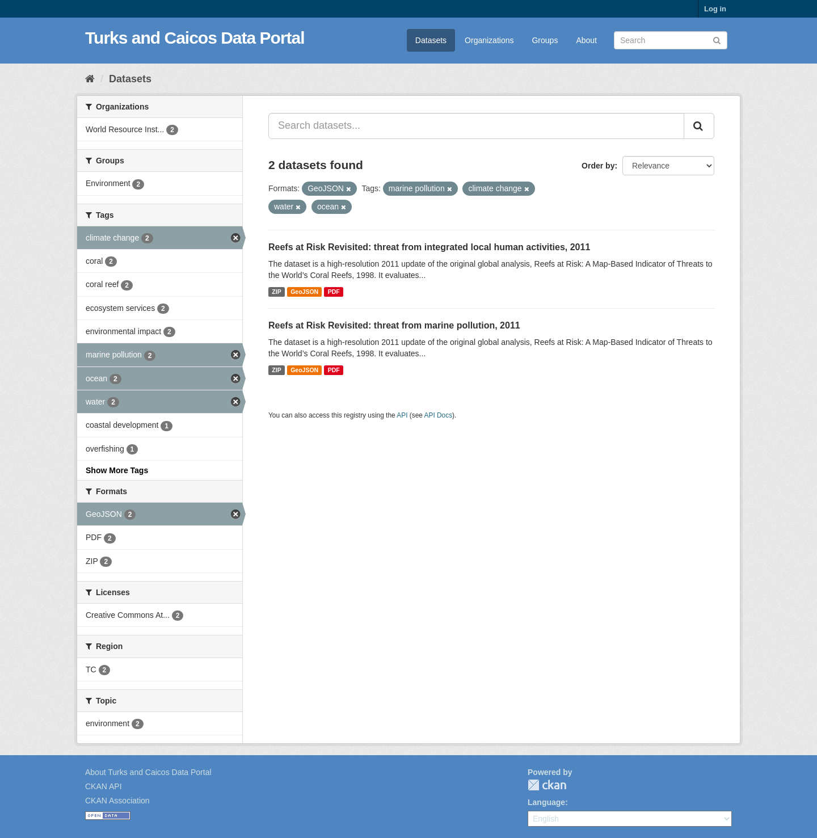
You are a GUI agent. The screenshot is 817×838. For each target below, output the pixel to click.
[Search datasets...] (476, 126)
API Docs (438, 415)
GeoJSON (304, 291)
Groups (545, 40)
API (402, 415)
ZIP (276, 291)
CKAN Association (117, 800)
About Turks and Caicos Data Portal (148, 772)
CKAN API (103, 786)
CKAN (547, 785)
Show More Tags (117, 470)
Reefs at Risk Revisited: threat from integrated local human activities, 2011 (429, 247)
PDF (334, 291)
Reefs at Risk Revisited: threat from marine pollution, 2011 (394, 325)
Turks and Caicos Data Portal (195, 37)
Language (546, 802)
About (586, 40)
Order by (598, 165)
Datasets (431, 40)
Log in (715, 9)
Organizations (489, 40)
